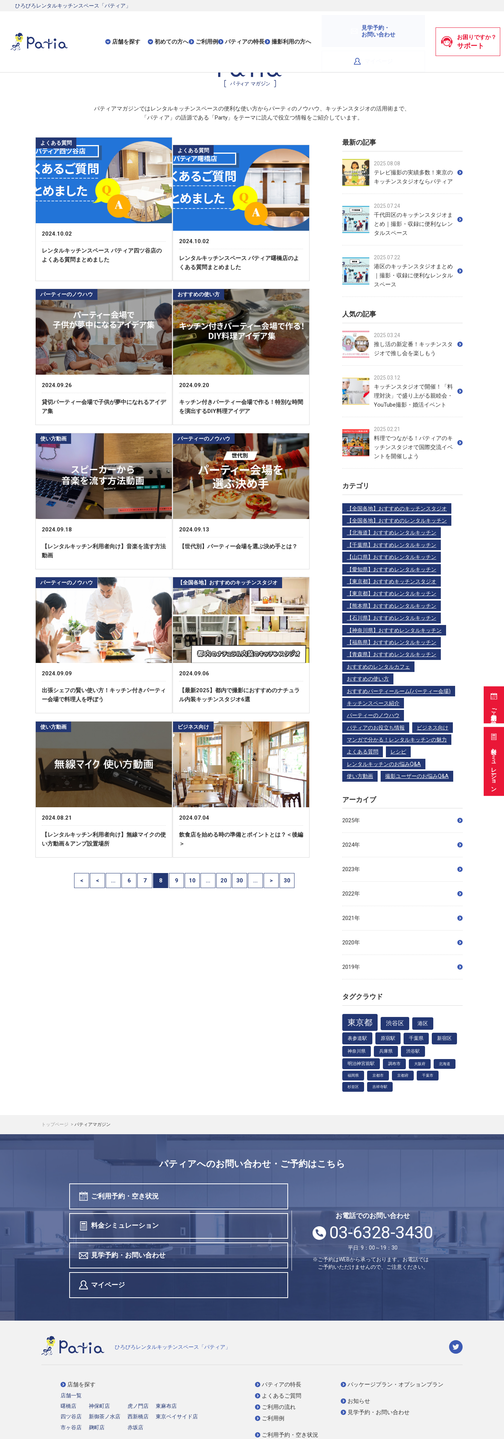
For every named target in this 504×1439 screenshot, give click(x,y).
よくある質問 (362, 752)
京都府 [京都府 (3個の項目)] (402, 1075)
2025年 (402, 820)
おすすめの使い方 (368, 679)
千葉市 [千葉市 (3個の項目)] (427, 1075)
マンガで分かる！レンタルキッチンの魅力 (397, 740)
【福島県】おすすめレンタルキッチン (391, 642)
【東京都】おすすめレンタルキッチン (391, 593)
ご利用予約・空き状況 (492, 701)
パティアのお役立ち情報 (376, 728)
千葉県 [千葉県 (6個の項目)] (416, 1038)
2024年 (402, 844)
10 (192, 902)
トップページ (55, 1124)
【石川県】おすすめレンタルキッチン (391, 618)
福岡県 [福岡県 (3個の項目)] (353, 1075)
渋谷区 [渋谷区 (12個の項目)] (395, 1023)
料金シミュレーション (492, 760)
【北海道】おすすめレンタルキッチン (391, 533)
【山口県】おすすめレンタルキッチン (391, 557)
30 (239, 902)
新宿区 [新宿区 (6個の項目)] (444, 1038)
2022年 (402, 893)
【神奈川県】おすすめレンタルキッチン (394, 630)
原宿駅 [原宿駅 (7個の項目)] (388, 1038)
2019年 (402, 967)
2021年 (402, 918)
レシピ (398, 752)
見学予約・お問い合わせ (123, 1227)
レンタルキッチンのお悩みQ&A (384, 764)
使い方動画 (360, 776)
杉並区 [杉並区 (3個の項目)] (353, 1087)
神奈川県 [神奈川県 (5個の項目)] (357, 1051)
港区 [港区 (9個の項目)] (422, 1023)
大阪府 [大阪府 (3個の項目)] (419, 1064)
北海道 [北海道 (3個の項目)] (444, 1064)
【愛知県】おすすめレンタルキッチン (391, 569)
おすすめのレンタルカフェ (378, 667)
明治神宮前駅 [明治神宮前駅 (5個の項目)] (361, 1063)
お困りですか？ (468, 26)
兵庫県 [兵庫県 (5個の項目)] (386, 1051)
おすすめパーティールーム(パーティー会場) (399, 691)
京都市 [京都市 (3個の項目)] (378, 1075)
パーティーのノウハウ (373, 715)
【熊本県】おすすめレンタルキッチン (391, 606)
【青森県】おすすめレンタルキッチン (391, 654)
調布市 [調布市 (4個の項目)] (394, 1063)
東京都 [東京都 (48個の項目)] (360, 1022)
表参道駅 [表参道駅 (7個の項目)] (357, 1038)
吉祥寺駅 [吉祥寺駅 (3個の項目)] (379, 1087)
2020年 (402, 942)
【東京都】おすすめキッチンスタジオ (391, 581)
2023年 (402, 869)
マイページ (399, 25)
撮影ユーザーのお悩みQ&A (417, 776)
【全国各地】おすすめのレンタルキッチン (397, 520)
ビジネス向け (432, 728)
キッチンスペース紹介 (373, 703)
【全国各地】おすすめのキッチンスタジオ (397, 508)
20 (223, 902)
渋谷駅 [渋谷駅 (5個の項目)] (413, 1051)
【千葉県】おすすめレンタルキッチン (391, 545)
